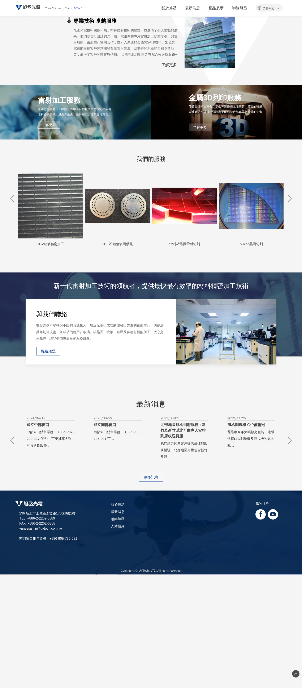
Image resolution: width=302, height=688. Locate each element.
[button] (22, 70)
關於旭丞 (117, 634)
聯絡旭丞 (48, 480)
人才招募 (117, 655)
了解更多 (169, 194)
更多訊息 (151, 606)
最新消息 (117, 641)
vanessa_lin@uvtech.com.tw (40, 658)
